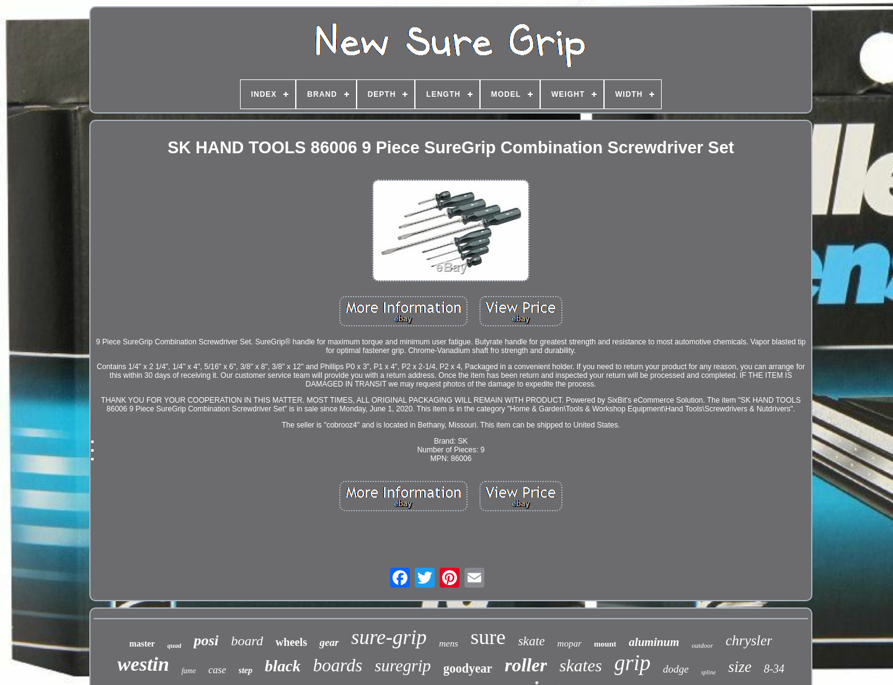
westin (143, 664)
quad (174, 645)
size (740, 666)
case (217, 670)
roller (526, 665)
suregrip (403, 665)
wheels (291, 642)
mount (605, 643)
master (142, 643)
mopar (570, 643)
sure (488, 636)
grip (633, 663)
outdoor (702, 645)
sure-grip (389, 637)
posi (205, 640)
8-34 (774, 669)
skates (580, 665)
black (283, 666)
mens (448, 643)
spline (708, 672)
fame (189, 670)
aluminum (654, 641)
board (247, 640)
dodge (676, 669)
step (246, 670)
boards (338, 665)
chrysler (749, 640)
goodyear (467, 668)
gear (329, 642)
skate (531, 641)
